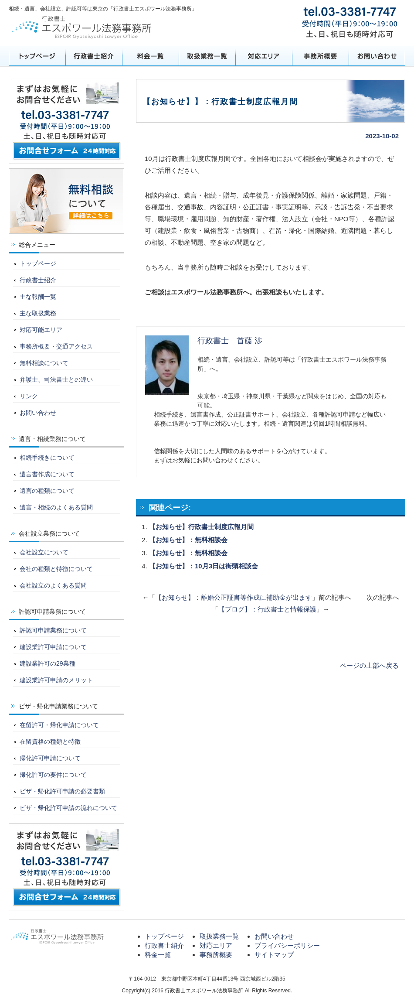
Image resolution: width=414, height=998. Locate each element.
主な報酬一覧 (38, 296)
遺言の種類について (47, 490)
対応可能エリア (41, 329)
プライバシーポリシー (287, 945)
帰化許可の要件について (53, 774)
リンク (29, 396)
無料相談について (44, 362)
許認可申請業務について (53, 630)
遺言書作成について (47, 474)
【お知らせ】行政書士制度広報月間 (201, 526)
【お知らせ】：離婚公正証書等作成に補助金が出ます (233, 597)
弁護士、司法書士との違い (56, 379)
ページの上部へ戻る (369, 665)
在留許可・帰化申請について (59, 724)
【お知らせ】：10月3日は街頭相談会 (203, 566)
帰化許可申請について (50, 758)
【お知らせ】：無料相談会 (188, 539)
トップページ (37, 56)
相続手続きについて (47, 457)
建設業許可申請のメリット (56, 680)
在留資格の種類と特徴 (50, 741)
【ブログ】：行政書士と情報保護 (267, 609)
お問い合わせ (377, 56)
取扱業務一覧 (207, 56)
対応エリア (263, 56)
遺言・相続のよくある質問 (56, 507)
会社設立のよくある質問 (53, 585)
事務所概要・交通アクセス (56, 346)
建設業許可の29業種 (47, 663)
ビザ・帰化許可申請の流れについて (68, 807)
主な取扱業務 (38, 313)
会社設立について (44, 552)
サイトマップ (274, 954)
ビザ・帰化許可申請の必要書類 (62, 791)
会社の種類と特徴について (56, 568)
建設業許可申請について (53, 646)
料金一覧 (150, 56)
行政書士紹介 (93, 56)
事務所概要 (320, 56)
